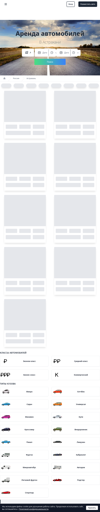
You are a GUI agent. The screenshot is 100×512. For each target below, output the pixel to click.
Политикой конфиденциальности (33, 509)
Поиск (50, 61)
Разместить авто (87, 4)
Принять (92, 508)
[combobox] (30, 52)
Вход (70, 4)
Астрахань (31, 78)
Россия (16, 78)
